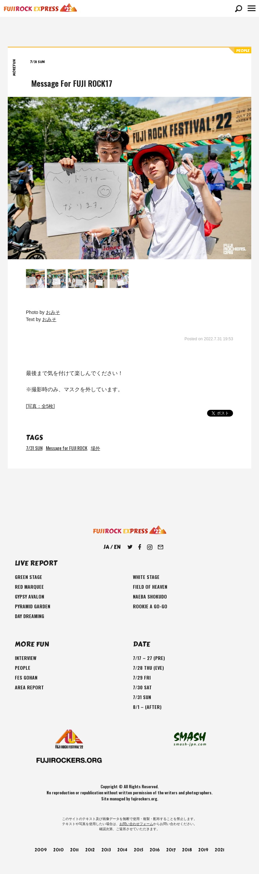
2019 (203, 850)
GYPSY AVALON (29, 596)
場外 (95, 447)
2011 (74, 850)
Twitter (129, 547)
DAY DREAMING (29, 615)
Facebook (139, 547)
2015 (138, 850)
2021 (219, 850)
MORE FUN (32, 644)
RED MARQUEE (29, 586)
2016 (155, 850)
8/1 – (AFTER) (147, 706)
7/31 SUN (34, 447)
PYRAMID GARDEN (32, 606)
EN (117, 547)
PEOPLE (22, 667)
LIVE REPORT (36, 563)
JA (106, 547)
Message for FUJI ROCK (66, 447)
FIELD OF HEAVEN (150, 586)
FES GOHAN (26, 677)
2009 (41, 850)
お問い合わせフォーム (136, 824)
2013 (106, 850)
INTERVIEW (25, 657)
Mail (160, 547)
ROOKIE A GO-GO (150, 606)
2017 (170, 850)
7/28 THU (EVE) (148, 667)
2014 (122, 850)
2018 (187, 850)
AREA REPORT (29, 687)
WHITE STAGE (146, 576)
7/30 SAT (142, 687)
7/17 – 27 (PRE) (149, 657)
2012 (90, 850)
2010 (58, 850)
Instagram (149, 547)
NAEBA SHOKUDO (150, 596)
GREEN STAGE (28, 576)
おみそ (53, 312)
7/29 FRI (142, 677)
